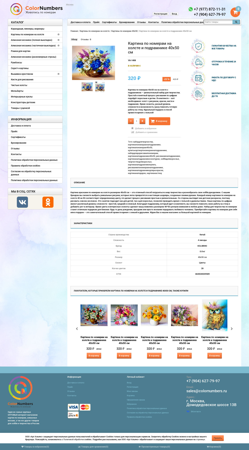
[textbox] (218, 22)
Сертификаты (109, 22)
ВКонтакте (193, 411)
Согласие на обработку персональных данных (31, 173)
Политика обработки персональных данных (184, 22)
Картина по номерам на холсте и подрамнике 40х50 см (94, 340)
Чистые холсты (19, 85)
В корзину (159, 121)
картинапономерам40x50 (140, 147)
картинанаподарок (137, 173)
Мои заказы (132, 391)
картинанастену (154, 173)
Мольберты (17, 91)
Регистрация (160, 14)
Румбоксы (16, 62)
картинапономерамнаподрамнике (144, 144)
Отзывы (141, 22)
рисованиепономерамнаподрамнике (145, 167)
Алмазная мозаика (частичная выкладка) (33, 45)
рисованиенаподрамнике (168, 156)
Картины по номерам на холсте (27, 34)
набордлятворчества (143, 142)
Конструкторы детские (23, 102)
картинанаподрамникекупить (142, 164)
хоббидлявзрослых (170, 159)
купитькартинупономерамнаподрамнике (147, 150)
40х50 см (202, 257)
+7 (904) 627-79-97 (203, 381)
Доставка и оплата (81, 22)
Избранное (132, 404)
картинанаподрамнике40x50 (141, 156)
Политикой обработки (73, 439)
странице (200, 439)
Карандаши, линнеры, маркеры (27, 28)
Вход (174, 14)
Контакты (153, 22)
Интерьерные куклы (22, 96)
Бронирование (127, 22)
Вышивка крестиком (22, 74)
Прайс (96, 22)
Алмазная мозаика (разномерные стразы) (33, 57)
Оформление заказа (136, 400)
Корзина (131, 395)
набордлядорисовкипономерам (143, 153)
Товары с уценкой (20, 108)
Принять (218, 438)
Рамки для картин (20, 51)
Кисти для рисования (22, 79)
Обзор (74, 39)
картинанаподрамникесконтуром (144, 159)
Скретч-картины (20, 68)
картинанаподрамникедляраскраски (145, 170)
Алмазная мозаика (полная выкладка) (31, 40)
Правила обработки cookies (25, 165)
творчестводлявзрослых (140, 162)
